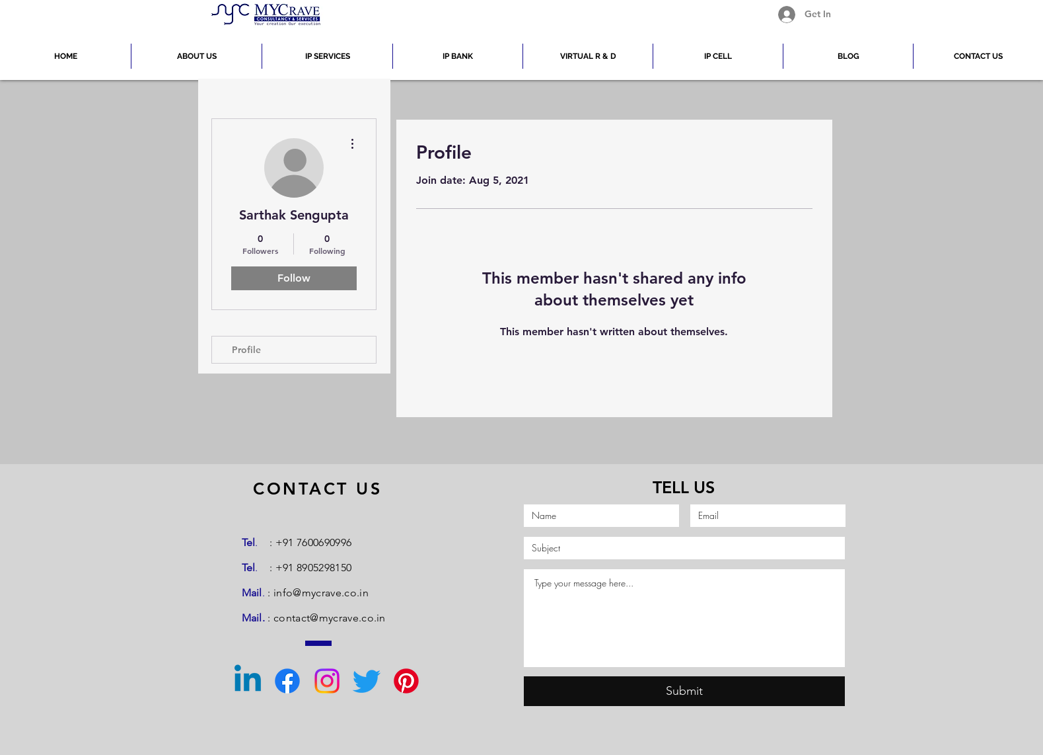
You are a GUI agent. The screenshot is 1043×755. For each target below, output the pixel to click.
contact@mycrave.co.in (329, 618)
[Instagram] (326, 680)
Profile (246, 350)
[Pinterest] (406, 680)
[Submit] (684, 691)
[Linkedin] (247, 680)
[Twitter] (366, 680)
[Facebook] (287, 680)
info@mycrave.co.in (321, 592)
